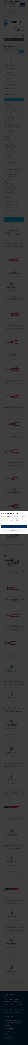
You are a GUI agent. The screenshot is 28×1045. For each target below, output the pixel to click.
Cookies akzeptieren (14, 527)
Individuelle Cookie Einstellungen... (14, 524)
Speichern (14, 530)
